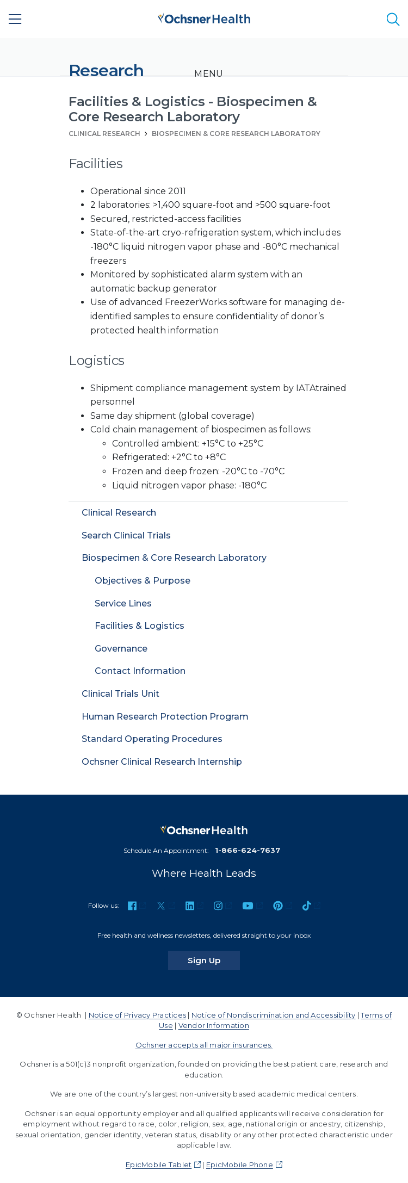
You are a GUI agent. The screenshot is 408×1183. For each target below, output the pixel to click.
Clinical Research (104, 133)
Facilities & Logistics (139, 626)
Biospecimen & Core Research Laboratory (236, 133)
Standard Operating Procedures (152, 739)
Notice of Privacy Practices (137, 1015)
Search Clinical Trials (126, 535)
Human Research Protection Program (165, 716)
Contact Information (140, 671)
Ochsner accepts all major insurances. (204, 1044)
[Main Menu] (15, 19)
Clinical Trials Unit (120, 694)
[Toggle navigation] (208, 74)
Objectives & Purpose (142, 580)
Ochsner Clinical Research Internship (162, 762)
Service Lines (123, 603)
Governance (121, 648)
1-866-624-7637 (247, 850)
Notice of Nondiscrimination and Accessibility (273, 1015)
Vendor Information (213, 1025)
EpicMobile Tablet (158, 1164)
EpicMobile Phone (239, 1164)
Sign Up (214, 960)
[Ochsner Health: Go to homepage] (204, 17)
